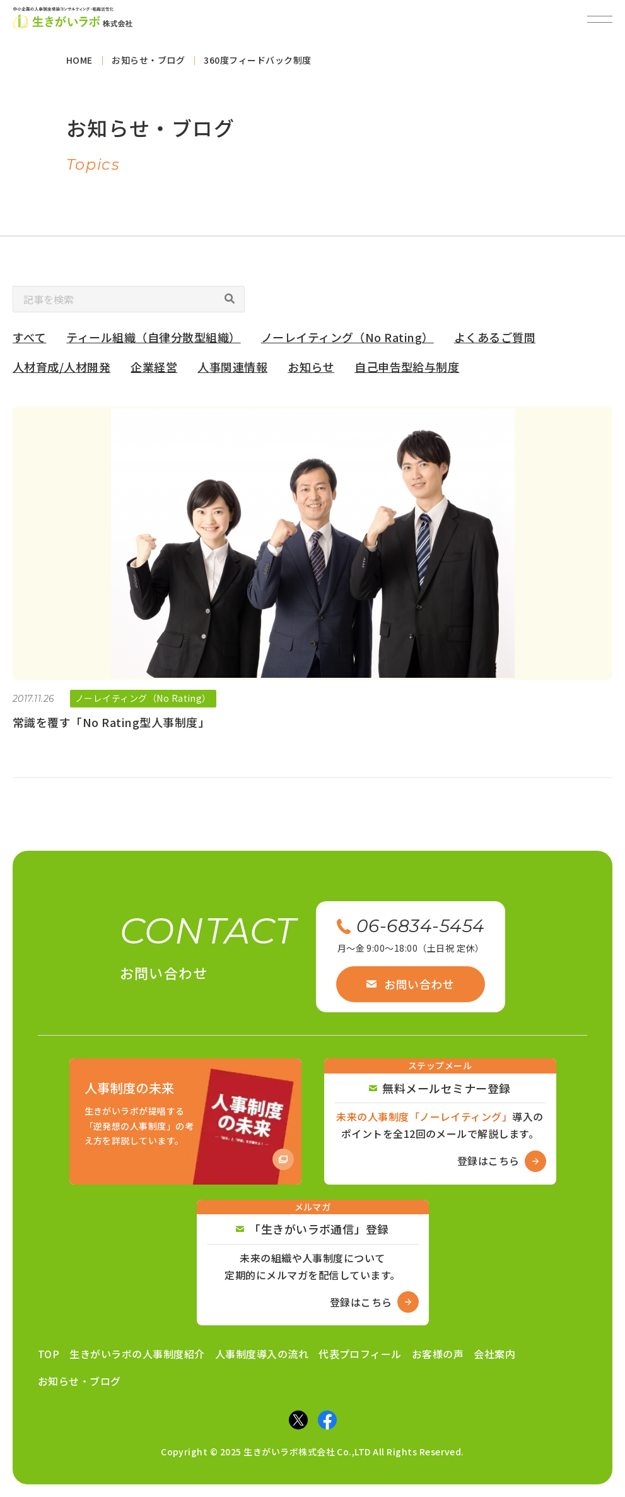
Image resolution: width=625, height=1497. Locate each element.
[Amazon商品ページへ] (185, 1121)
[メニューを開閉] (599, 19)
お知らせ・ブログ (79, 1380)
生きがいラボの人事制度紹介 (136, 1353)
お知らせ (311, 371)
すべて (29, 342)
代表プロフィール (360, 1353)
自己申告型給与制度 (406, 371)
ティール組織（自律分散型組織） (153, 342)
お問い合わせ (410, 984)
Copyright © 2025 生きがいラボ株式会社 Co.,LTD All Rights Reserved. (312, 1451)
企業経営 (154, 371)
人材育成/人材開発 (61, 371)
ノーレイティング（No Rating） (347, 342)
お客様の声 (438, 1353)
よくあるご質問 (494, 342)
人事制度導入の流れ (261, 1353)
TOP (48, 1353)
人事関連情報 (232, 371)
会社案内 (494, 1353)
